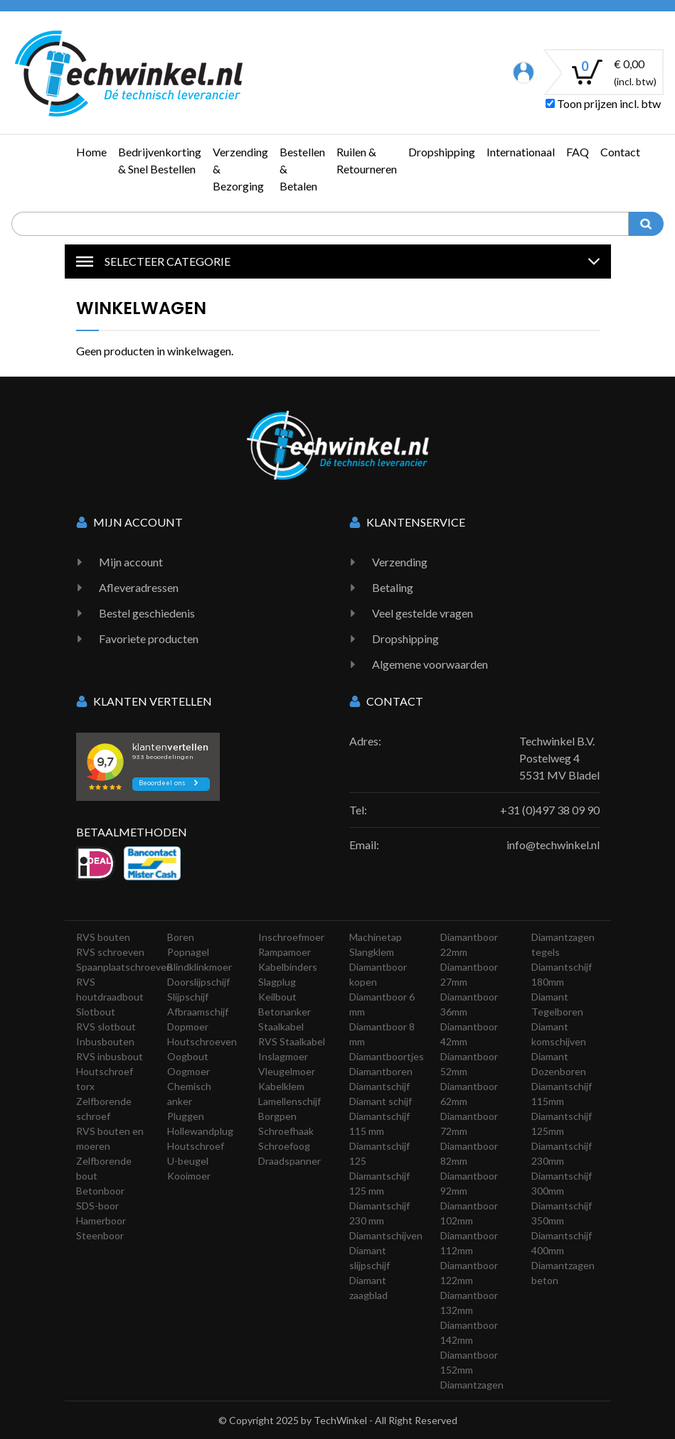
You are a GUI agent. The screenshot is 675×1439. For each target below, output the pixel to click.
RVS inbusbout (109, 1056)
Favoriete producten (148, 638)
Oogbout (187, 1056)
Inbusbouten (105, 1041)
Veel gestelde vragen (422, 613)
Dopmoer (187, 1026)
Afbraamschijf (197, 1012)
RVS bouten (103, 937)
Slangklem (371, 952)
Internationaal (521, 151)
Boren (180, 937)
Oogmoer (188, 1071)
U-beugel (187, 1161)
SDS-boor (97, 1206)
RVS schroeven (110, 952)
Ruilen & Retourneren (366, 160)
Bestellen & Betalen (302, 169)
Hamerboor (101, 1220)
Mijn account (131, 561)
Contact (620, 151)
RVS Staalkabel (291, 1041)
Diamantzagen (472, 1385)
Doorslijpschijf (198, 982)
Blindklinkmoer (199, 967)
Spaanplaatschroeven (124, 967)
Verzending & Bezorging (240, 169)
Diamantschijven (385, 1235)
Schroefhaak (286, 1131)
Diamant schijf (380, 1101)
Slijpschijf (187, 997)
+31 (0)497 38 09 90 (550, 809)
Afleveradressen (139, 587)
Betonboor (100, 1191)
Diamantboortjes (386, 1056)
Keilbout (277, 997)
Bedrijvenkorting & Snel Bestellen (159, 160)
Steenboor (100, 1235)
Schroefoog (284, 1146)
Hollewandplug (200, 1131)
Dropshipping (441, 151)
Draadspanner (289, 1161)
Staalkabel (281, 1026)
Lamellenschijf (289, 1101)
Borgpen (277, 1116)
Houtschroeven (202, 1041)
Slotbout (95, 1012)
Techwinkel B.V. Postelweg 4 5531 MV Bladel (559, 758)
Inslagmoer (283, 1056)
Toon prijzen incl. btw (603, 103)
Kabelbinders (287, 967)
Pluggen (185, 1116)
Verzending (399, 561)
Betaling (392, 587)
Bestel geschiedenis (147, 613)
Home (91, 151)
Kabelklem (281, 1086)
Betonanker (284, 1012)
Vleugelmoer (286, 1071)
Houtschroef (195, 1146)
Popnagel (188, 952)
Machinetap (375, 937)
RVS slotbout (106, 1026)
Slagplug (277, 982)
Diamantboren (381, 1071)
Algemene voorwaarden (430, 664)
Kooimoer (189, 1176)
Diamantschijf (379, 1086)
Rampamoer (284, 952)
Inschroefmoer (291, 937)
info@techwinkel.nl (553, 844)
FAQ (577, 151)
